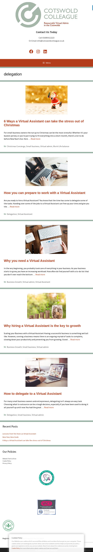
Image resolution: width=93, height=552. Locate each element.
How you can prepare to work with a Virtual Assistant (44, 193)
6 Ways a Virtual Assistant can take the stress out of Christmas (27, 440)
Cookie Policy (7, 461)
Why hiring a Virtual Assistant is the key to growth (42, 326)
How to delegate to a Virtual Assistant (33, 393)
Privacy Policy (7, 463)
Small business (32, 146)
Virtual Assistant (25, 214)
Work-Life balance (61, 146)
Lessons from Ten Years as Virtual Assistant (19, 434)
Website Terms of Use (9, 459)
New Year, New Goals (11, 437)
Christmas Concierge (16, 146)
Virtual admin (46, 146)
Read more (35, 139)
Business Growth (14, 282)
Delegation (12, 214)
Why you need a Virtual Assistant (29, 261)
